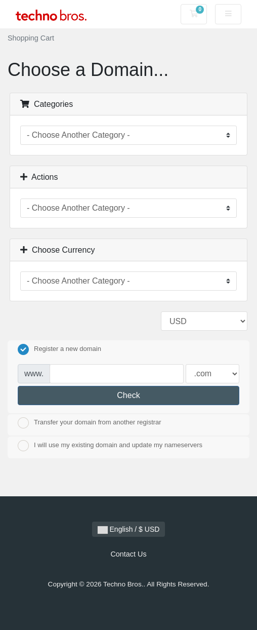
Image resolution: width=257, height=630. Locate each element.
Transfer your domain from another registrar (89, 422)
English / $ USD (129, 529)
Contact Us (128, 554)
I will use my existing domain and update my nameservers (110, 445)
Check (128, 395)
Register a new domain (59, 349)
